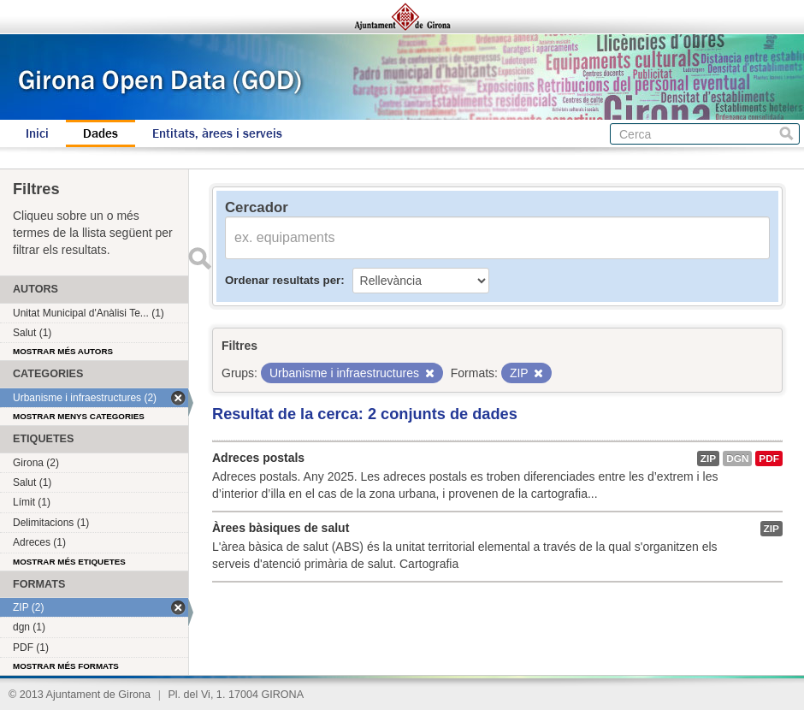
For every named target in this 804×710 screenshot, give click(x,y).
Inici (37, 133)
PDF (769, 458)
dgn (737, 458)
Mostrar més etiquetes (69, 561)
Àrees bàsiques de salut (280, 528)
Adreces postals (258, 457)
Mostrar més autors (63, 351)
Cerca (786, 134)
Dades (100, 133)
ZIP (708, 458)
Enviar (199, 258)
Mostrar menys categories (79, 416)
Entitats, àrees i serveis (217, 133)
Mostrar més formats (66, 666)
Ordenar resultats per (282, 280)
